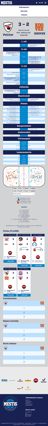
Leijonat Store (29, 405)
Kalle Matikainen (25, 290)
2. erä (20, 191)
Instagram (29, 414)
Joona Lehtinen (10, 78)
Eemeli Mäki (34, 58)
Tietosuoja (35, 423)
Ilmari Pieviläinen (11, 91)
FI (39, 3)
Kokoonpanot (24, 7)
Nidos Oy (32, 424)
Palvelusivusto (29, 404)
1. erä (14, 191)
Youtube (29, 416)
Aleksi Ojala (34, 61)
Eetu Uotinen (17, 75)
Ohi (19, 188)
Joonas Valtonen (35, 99)
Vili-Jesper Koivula (35, 69)
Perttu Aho (33, 57)
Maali (14, 188)
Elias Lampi (14, 55)
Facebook (29, 412)
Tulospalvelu (29, 401)
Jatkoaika (32, 191)
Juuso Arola (11, 52)
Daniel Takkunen (38, 260)
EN (42, 3)
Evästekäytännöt (42, 423)
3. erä (25, 191)
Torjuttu (25, 188)
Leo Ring (9, 79)
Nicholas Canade (25, 260)
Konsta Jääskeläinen (11, 259)
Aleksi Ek (15, 92)
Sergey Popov (10, 90)
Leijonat (27, 400)
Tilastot (24, 15)
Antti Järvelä (23, 263)
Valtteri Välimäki (35, 63)
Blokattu (33, 188)
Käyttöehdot (28, 423)
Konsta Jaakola (16, 80)
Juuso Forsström (25, 292)
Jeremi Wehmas (34, 44)
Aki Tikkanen (10, 256)
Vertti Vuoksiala (11, 53)
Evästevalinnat (16, 424)
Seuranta (24, 11)
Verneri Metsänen (33, 59)
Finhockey (28, 402)
